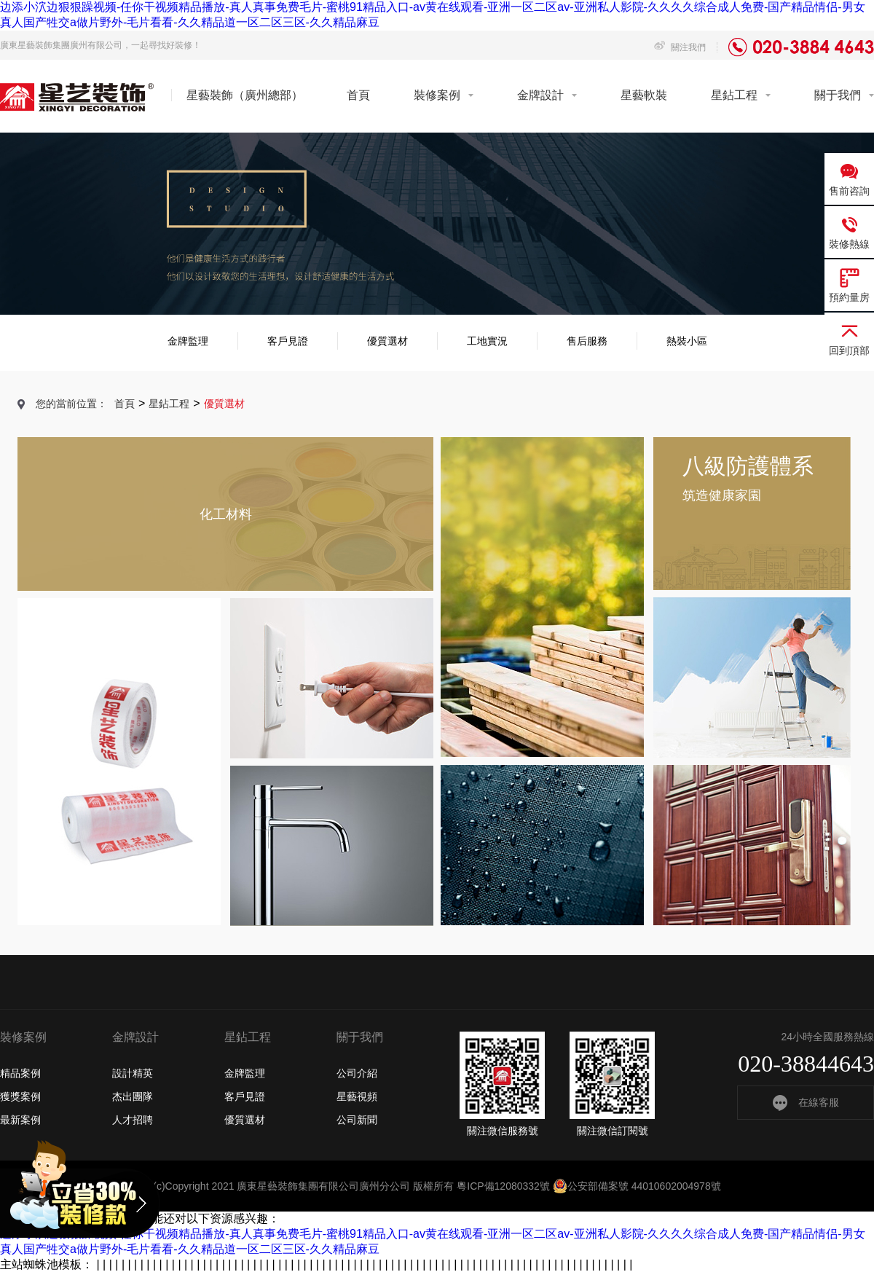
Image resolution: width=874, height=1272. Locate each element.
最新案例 (20, 1120)
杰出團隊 (132, 1096)
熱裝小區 (686, 341)
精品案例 (20, 1073)
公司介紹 (356, 1073)
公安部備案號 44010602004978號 (637, 1186)
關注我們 (680, 47)
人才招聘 (132, 1120)
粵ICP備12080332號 (503, 1186)
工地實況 (487, 341)
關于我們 (837, 95)
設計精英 (132, 1073)
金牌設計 (540, 95)
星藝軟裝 (644, 95)
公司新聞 (356, 1120)
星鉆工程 (734, 95)
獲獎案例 (20, 1096)
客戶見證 (287, 341)
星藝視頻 (356, 1096)
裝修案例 (437, 95)
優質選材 (387, 341)
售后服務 (587, 341)
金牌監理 (188, 341)
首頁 (358, 95)
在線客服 (806, 1102)
